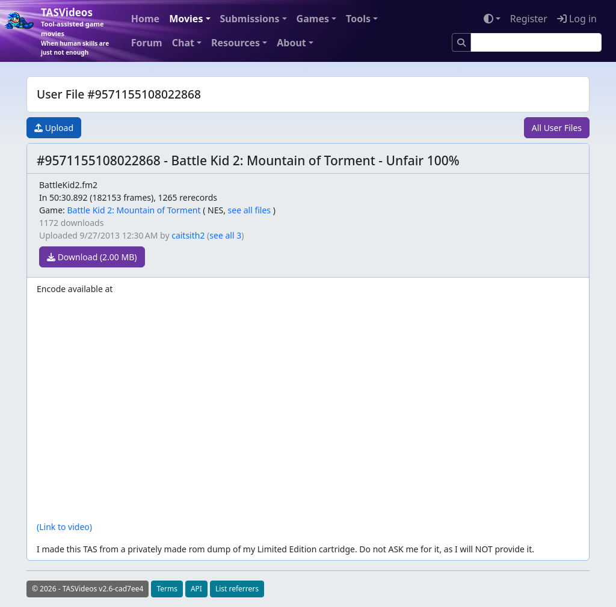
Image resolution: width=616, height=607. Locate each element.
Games (313, 18)
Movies (186, 18)
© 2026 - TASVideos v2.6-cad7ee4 (87, 589)
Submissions (250, 18)
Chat (183, 42)
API (196, 589)
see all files (249, 210)
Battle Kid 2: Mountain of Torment (133, 210)
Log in (577, 18)
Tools (358, 18)
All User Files (557, 127)
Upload (53, 127)
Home (145, 18)
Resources (235, 42)
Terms (166, 589)
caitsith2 (188, 235)
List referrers (237, 589)
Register (528, 18)
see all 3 (225, 235)
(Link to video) (64, 526)
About (291, 42)
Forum (146, 42)
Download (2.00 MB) (92, 257)
